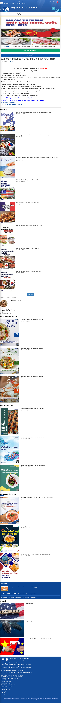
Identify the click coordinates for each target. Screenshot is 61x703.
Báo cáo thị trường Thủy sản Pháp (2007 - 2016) (27, 202)
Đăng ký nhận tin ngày (42, 1)
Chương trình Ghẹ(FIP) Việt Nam (19, 3)
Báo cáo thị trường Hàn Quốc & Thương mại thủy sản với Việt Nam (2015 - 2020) (35, 135)
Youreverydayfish (7, 1)
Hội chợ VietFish (20, 1)
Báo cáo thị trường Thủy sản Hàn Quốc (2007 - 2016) (28, 271)
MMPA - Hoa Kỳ (29, 621)
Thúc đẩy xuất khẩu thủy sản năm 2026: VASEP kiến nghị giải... (24, 587)
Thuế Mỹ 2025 (29, 603)
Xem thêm (30, 294)
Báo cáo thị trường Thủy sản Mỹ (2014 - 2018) (27, 179)
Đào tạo (14, 1)
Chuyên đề (3, 601)
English (58, 1)
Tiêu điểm (5, 584)
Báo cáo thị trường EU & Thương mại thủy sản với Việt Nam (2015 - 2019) (33, 112)
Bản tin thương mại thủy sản (8, 316)
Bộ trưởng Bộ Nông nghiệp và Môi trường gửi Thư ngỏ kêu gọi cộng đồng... (18, 597)
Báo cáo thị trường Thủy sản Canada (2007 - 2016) (28, 248)
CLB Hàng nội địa (7, 3)
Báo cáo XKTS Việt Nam (6, 405)
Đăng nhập (51, 1)
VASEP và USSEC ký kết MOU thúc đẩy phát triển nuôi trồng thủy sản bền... (19, 593)
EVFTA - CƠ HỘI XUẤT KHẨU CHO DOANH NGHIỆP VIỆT (39, 638)
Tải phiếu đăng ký (30, 55)
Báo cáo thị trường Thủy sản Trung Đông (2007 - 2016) (29, 225)
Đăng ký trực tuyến (30, 50)
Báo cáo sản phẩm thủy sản (8, 494)
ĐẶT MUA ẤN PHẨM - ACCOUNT (8, 298)
